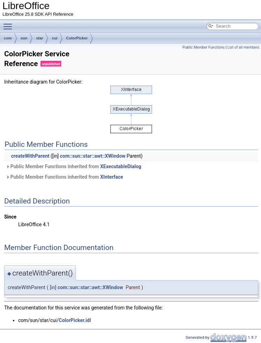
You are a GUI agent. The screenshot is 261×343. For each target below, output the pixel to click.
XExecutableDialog (121, 166)
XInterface (111, 177)
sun (24, 38)
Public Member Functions (203, 47)
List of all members (243, 47)
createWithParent (30, 156)
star (39, 38)
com (8, 38)
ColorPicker (77, 38)
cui (54, 38)
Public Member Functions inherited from (73, 166)
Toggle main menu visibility (9, 23)
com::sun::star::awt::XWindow (93, 156)
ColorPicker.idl (75, 320)
